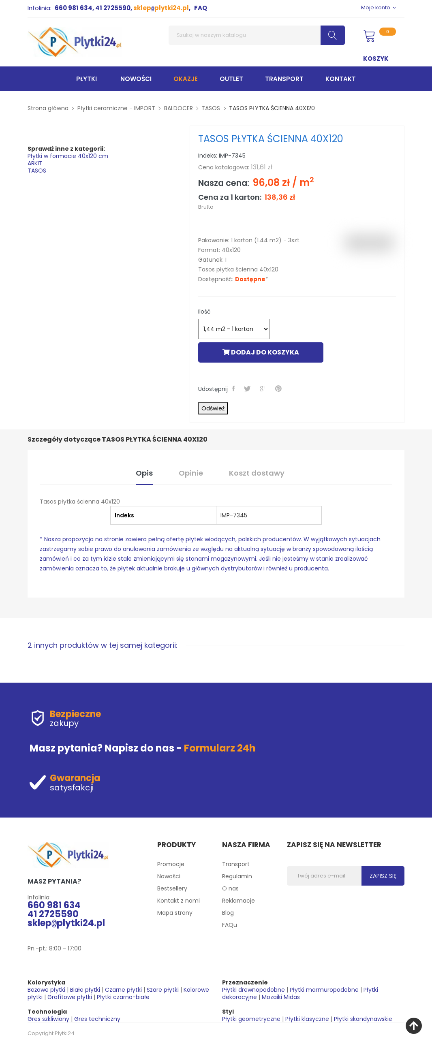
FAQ (200, 8)
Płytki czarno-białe (123, 997)
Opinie (191, 473)
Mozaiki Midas (281, 997)
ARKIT (35, 163)
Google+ (264, 388)
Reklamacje (238, 901)
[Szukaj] (257, 35)
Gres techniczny (97, 1019)
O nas (230, 888)
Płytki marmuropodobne (324, 990)
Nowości (168, 876)
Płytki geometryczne (251, 1019)
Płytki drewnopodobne (253, 990)
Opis (144, 473)
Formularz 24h (220, 748)
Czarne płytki (123, 990)
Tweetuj (248, 388)
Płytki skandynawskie (363, 1019)
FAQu (229, 925)
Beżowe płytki (46, 990)
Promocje (170, 864)
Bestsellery (172, 888)
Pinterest (279, 388)
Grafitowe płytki (69, 997)
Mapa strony (174, 913)
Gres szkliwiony (48, 1019)
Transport (236, 864)
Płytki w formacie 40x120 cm (68, 156)
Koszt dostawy (256, 473)
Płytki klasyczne (307, 1019)
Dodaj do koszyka (260, 352)
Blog (228, 913)
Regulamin (237, 876)
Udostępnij (234, 388)
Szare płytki (163, 990)
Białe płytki (85, 990)
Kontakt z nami (178, 901)
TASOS (37, 171)
